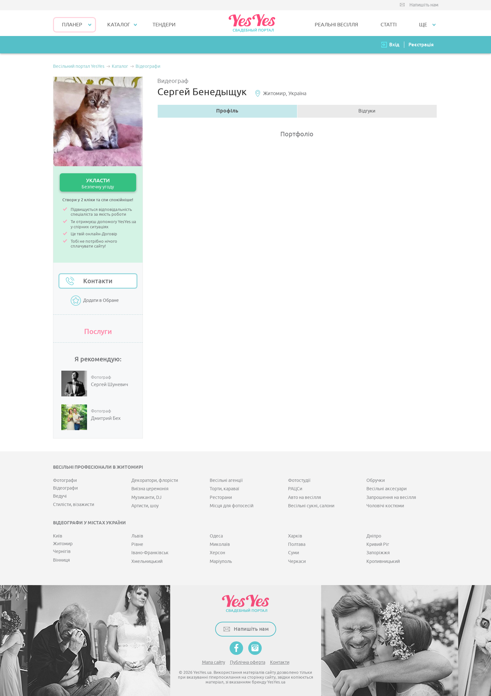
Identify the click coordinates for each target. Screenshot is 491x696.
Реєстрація (421, 44)
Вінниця (61, 560)
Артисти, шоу (145, 506)
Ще (423, 25)
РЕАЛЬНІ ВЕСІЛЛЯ (336, 25)
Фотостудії (299, 480)
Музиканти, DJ (146, 497)
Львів (137, 536)
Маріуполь (221, 561)
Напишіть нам (423, 5)
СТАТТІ (389, 25)
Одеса (216, 536)
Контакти (97, 281)
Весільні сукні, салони (311, 506)
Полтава (296, 544)
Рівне (137, 544)
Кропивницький (383, 561)
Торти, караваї (224, 489)
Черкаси (297, 561)
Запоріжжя (378, 553)
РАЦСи (295, 489)
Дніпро (373, 536)
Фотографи (65, 480)
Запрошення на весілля (391, 497)
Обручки (375, 480)
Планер (72, 25)
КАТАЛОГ (118, 25)
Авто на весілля (304, 497)
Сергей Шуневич (109, 385)
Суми (293, 553)
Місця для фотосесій (231, 506)
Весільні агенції (226, 480)
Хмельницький (146, 561)
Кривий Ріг (377, 544)
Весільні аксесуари (386, 489)
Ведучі (60, 496)
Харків (295, 536)
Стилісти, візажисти (73, 504)
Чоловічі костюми (385, 506)
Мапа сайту (213, 662)
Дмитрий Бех (106, 418)
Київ (57, 536)
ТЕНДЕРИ (164, 25)
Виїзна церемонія (150, 489)
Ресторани (221, 497)
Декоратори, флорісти (154, 480)
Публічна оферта (247, 662)
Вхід (394, 44)
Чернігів (62, 551)
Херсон (217, 553)
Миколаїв (220, 544)
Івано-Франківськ (150, 553)
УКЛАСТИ (98, 183)
